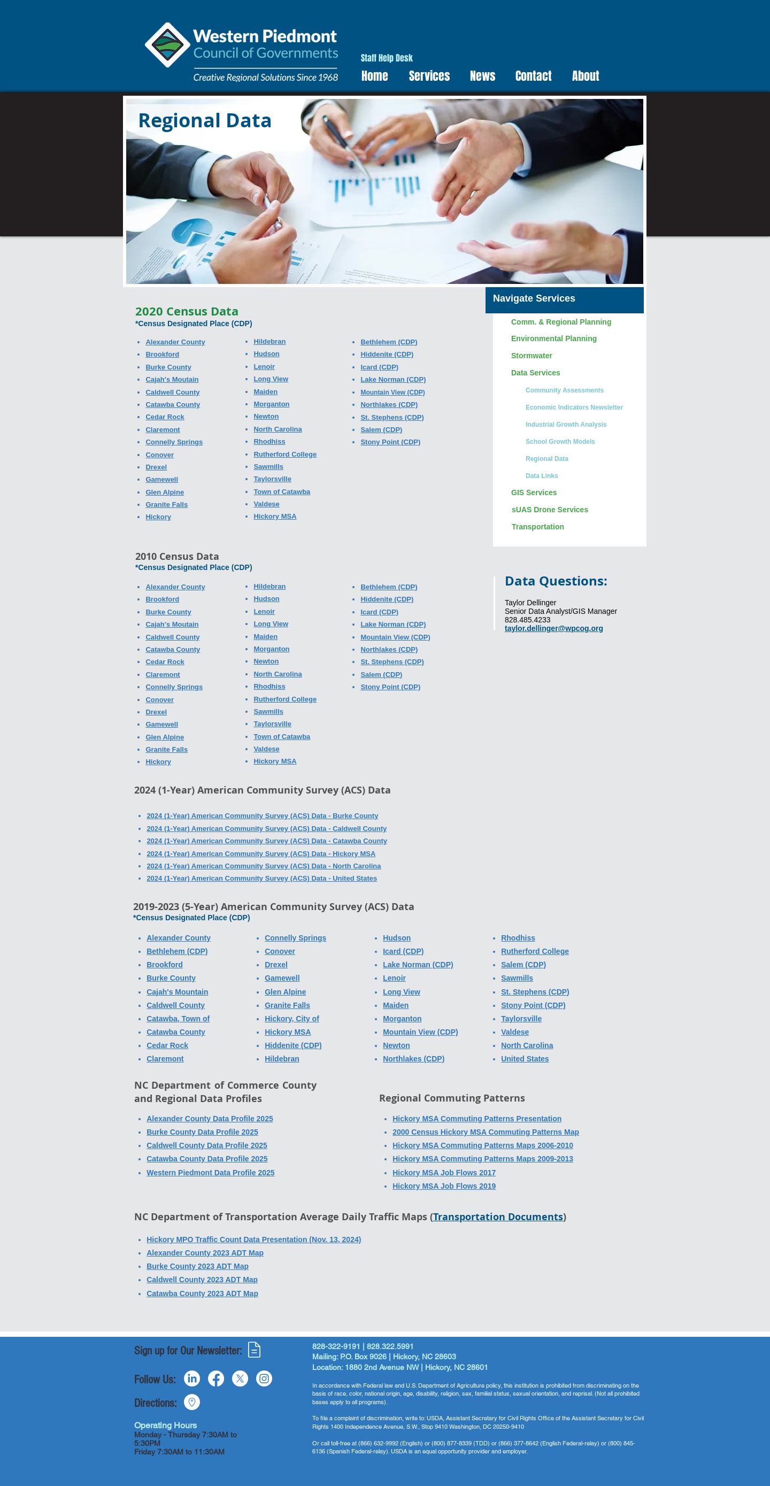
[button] (426, 76)
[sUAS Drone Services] (574, 510)
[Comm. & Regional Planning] (573, 322)
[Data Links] (580, 475)
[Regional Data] (580, 458)
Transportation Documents (498, 1216)
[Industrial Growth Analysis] (580, 424)
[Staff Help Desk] (386, 58)
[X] (240, 1378)
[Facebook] (216, 1378)
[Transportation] (574, 527)
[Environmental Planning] (573, 339)
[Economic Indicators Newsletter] (580, 407)
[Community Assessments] (580, 390)
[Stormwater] (573, 356)
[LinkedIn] (192, 1378)
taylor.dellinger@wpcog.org (554, 628)
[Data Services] (573, 373)
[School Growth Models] (580, 441)
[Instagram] (264, 1378)
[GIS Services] (573, 493)
